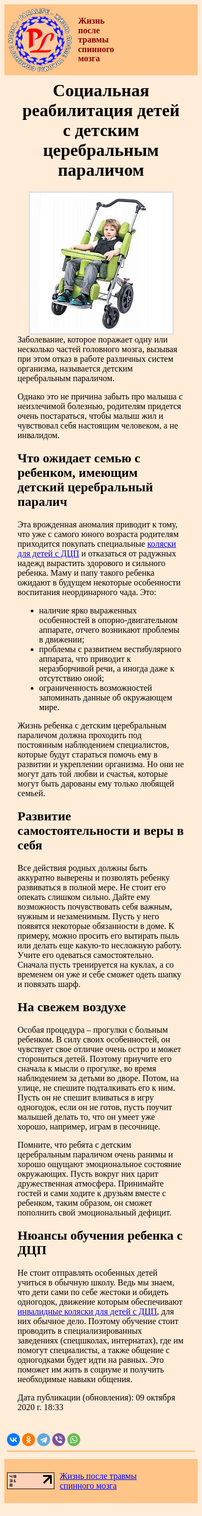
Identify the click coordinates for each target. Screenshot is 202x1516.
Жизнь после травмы (98, 1476)
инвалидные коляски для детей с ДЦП (87, 1311)
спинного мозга (88, 1485)
